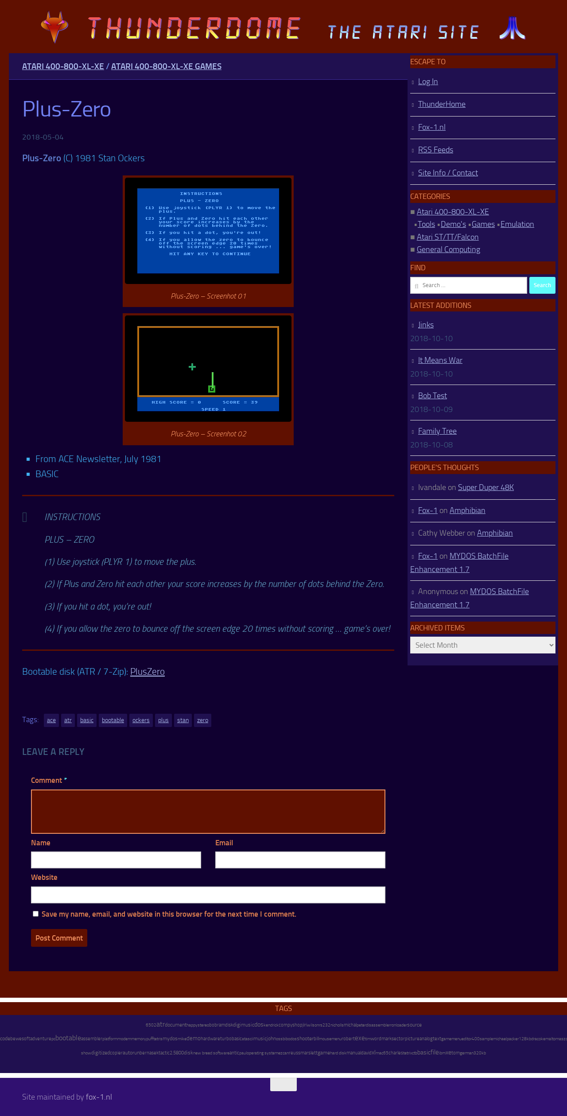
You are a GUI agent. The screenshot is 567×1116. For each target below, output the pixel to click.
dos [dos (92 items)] (259, 1024)
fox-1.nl (99, 1097)
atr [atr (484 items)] (160, 1024)
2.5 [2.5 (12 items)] (173, 1053)
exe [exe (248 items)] (360, 1038)
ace (51, 720)
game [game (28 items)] (324, 1053)
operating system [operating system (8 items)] (262, 1053)
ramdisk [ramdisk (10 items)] (225, 1025)
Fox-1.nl (432, 127)
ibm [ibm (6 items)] (442, 1053)
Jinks (426, 325)
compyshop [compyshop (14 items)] (291, 1025)
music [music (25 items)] (260, 1038)
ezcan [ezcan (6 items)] (283, 1053)
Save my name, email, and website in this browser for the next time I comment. (169, 914)
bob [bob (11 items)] (213, 1025)
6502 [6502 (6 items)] (151, 1025)
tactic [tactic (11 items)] (164, 1053)
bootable (113, 720)
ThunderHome (442, 104)
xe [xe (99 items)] (448, 1052)
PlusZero (147, 671)
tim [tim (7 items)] (368, 1039)
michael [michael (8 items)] (500, 1039)
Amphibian (467, 510)
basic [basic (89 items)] (424, 1052)
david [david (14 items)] (366, 1053)
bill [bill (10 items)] (316, 1039)
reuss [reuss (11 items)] (294, 1053)
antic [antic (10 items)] (234, 1053)
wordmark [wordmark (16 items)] (381, 1039)
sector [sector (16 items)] (398, 1039)
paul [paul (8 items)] (243, 1053)
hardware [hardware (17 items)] (210, 1038)
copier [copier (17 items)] (116, 1053)
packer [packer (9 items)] (513, 1039)
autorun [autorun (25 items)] (131, 1053)
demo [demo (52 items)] (193, 1038)
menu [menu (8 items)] (336, 1039)
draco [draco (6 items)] (536, 1039)
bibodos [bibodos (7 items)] (290, 1039)
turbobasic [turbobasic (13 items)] (231, 1039)
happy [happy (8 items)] (192, 1025)
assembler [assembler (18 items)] (91, 1038)
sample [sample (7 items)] (486, 1039)
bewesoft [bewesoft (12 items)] (20, 1039)
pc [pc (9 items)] (53, 1039)
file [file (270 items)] (435, 1052)
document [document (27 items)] (175, 1025)
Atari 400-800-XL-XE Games (166, 66)
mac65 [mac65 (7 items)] (382, 1053)
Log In (428, 81)
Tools (426, 224)
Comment (49, 780)
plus (163, 720)
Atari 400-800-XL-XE (63, 66)
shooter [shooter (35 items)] (305, 1038)
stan (183, 720)
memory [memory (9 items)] (138, 1039)
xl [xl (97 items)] (374, 1052)
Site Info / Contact (448, 173)
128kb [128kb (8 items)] (525, 1039)
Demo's (453, 224)
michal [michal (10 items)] (350, 1025)
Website (44, 877)
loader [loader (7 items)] (401, 1025)
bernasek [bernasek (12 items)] (149, 1053)
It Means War (440, 360)
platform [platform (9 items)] (109, 1039)
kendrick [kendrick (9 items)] (271, 1025)
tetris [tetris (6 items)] (158, 1039)
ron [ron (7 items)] (393, 1025)
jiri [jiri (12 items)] (305, 1025)
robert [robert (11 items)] (348, 1039)
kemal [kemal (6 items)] (546, 1039)
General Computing (448, 249)
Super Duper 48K (486, 487)
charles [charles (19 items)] (395, 1053)
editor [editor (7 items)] (467, 1039)
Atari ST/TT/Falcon (448, 237)
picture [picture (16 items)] (412, 1039)
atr (68, 720)
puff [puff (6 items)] (149, 1039)
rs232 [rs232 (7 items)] (324, 1025)
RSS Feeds (435, 150)
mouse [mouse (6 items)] (325, 1039)
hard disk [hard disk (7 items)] (338, 1053)
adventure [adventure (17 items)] (40, 1038)
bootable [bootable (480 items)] (68, 1038)
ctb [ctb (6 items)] (414, 1053)
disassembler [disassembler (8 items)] (378, 1025)
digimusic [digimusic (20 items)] (243, 1025)
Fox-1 (428, 510)
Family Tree (437, 431)
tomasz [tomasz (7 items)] (559, 1039)
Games (483, 224)
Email (224, 842)
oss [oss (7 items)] (279, 1039)
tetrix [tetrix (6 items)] (407, 1053)
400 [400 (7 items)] (476, 1039)
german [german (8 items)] (467, 1053)
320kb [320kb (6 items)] (480, 1053)
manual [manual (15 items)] (353, 1053)
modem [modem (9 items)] (124, 1039)
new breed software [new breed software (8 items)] (211, 1053)
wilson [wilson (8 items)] (313, 1025)
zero (202, 720)
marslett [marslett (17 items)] (309, 1053)
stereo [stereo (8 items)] (203, 1025)
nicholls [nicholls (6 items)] (337, 1025)
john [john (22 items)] (271, 1038)
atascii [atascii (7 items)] (247, 1039)
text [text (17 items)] (437, 1038)
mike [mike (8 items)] (182, 1039)
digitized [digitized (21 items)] (100, 1053)
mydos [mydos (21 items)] (170, 1038)
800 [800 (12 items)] (180, 1053)
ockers (141, 720)
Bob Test (432, 396)
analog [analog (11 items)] (426, 1039)
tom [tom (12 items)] (455, 1053)
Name (40, 842)
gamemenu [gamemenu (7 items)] (451, 1039)
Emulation (517, 224)
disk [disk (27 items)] (188, 1053)
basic (86, 720)
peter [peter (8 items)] (361, 1025)
